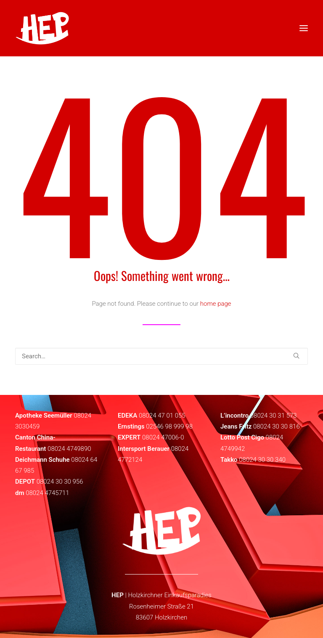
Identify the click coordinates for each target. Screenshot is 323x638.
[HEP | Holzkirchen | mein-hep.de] (42, 28)
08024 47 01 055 (162, 415)
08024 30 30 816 (276, 426)
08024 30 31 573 (273, 415)
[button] (296, 355)
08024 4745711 (47, 493)
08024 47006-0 (163, 437)
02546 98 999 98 (169, 426)
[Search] (161, 356)
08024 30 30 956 (60, 481)
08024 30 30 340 (262, 459)
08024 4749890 (69, 449)
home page (215, 303)
